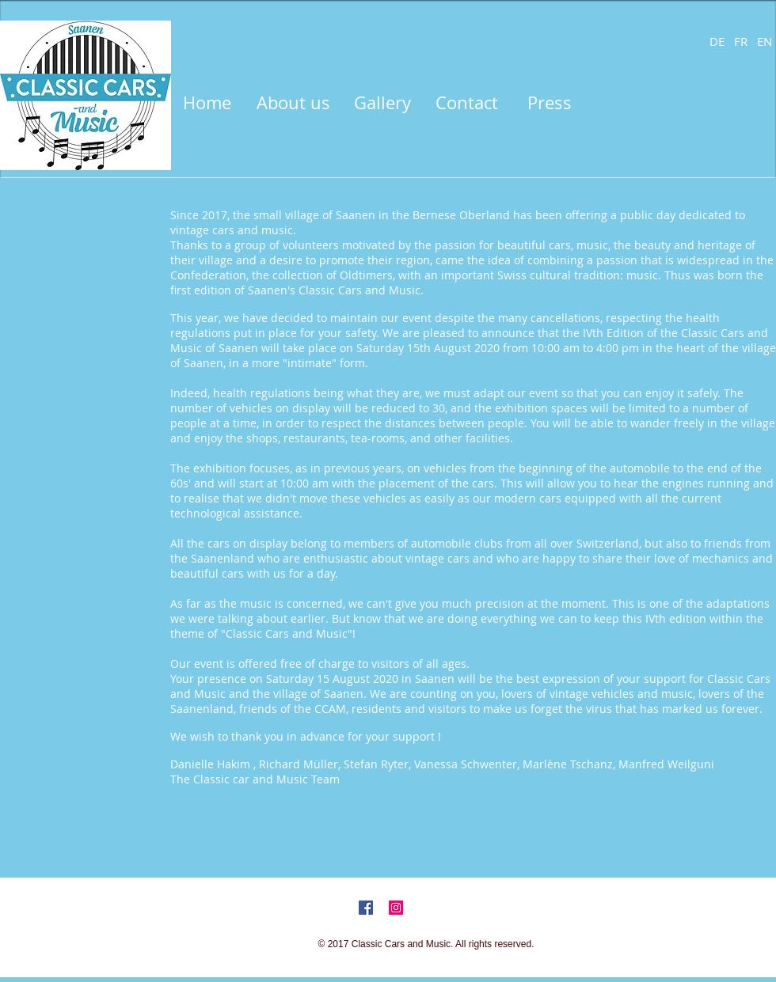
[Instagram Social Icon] (396, 907)
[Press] (549, 103)
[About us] (293, 103)
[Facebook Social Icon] (366, 907)
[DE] (716, 41)
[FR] (740, 41)
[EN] (764, 41)
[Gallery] (382, 103)
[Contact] (467, 103)
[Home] (207, 103)
